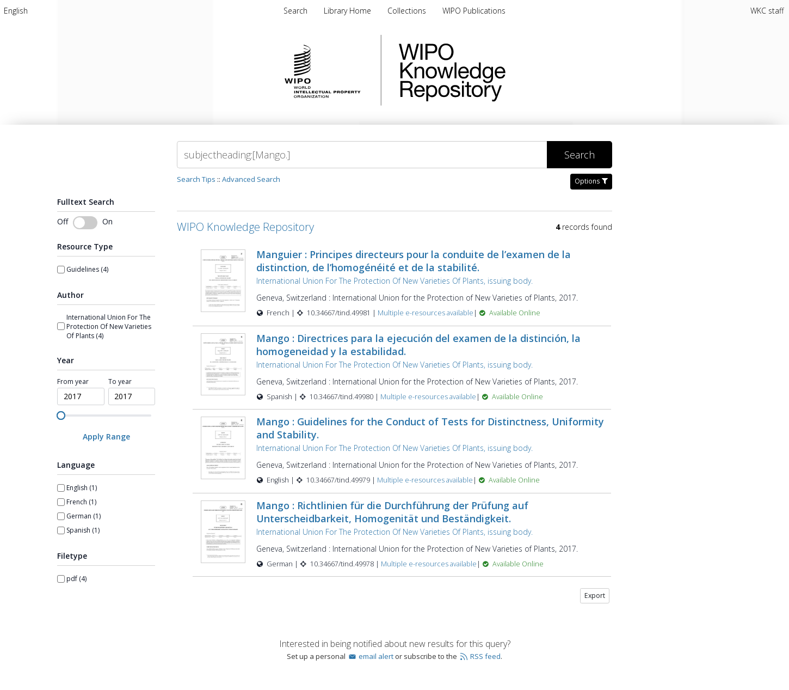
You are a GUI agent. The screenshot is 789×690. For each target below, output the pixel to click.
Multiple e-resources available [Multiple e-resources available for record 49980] (428, 396)
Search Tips (196, 179)
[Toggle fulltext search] (85, 222)
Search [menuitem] (295, 10)
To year (120, 382)
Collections (407, 10)
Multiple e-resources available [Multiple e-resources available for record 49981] (425, 312)
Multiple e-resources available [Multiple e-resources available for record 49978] (429, 564)
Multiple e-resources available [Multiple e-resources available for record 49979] (425, 480)
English (16, 10)
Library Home (348, 10)
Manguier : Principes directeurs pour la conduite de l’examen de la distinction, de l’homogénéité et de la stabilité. (413, 261)
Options (591, 181)
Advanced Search (251, 179)
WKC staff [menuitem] (767, 10)
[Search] (362, 154)
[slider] (61, 415)
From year (73, 382)
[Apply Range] (106, 436)
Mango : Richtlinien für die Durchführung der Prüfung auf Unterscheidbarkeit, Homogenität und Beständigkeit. (392, 512)
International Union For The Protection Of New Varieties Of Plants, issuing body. (394, 281)
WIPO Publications (474, 10)
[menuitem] (16, 11)
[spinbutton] (80, 396)
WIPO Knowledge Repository (496, 70)
